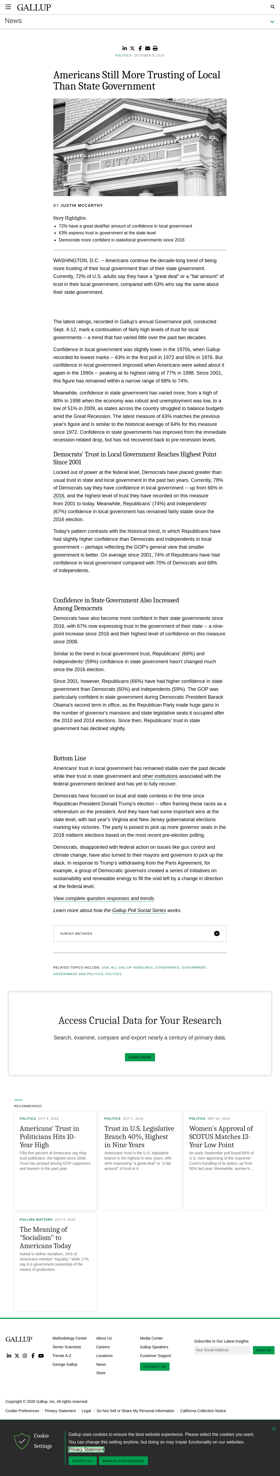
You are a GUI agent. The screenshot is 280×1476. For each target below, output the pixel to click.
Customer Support (155, 1356)
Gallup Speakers (154, 1347)
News (101, 1364)
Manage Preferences (123, 1461)
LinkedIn (9, 1355)
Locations (104, 1356)
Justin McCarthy (82, 205)
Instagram (25, 1355)
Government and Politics (78, 974)
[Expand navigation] (8, 7)
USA (105, 967)
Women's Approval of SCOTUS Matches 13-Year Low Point (221, 1136)
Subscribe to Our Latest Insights (221, 1341)
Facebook (33, 1355)
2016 (58, 495)
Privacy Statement (60, 1411)
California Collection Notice (203, 1411)
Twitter (17, 1355)
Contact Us (155, 1366)
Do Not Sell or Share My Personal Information (135, 1411)
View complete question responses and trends (103, 898)
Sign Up (263, 1350)
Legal (86, 1411)
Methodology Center (69, 1338)
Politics (114, 974)
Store (100, 1373)
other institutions (160, 776)
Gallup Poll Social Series (139, 910)
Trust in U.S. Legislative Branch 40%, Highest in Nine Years (139, 1136)
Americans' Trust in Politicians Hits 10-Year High (49, 1136)
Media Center (151, 1338)
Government (194, 967)
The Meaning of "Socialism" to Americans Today (45, 1237)
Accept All (82, 1461)
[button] (140, 933)
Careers (103, 1347)
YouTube (41, 1355)
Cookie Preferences (22, 1411)
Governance (167, 967)
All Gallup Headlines (132, 967)
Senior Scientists (66, 1347)
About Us (104, 1338)
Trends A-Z (61, 1356)
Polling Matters (36, 1219)
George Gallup (64, 1364)
